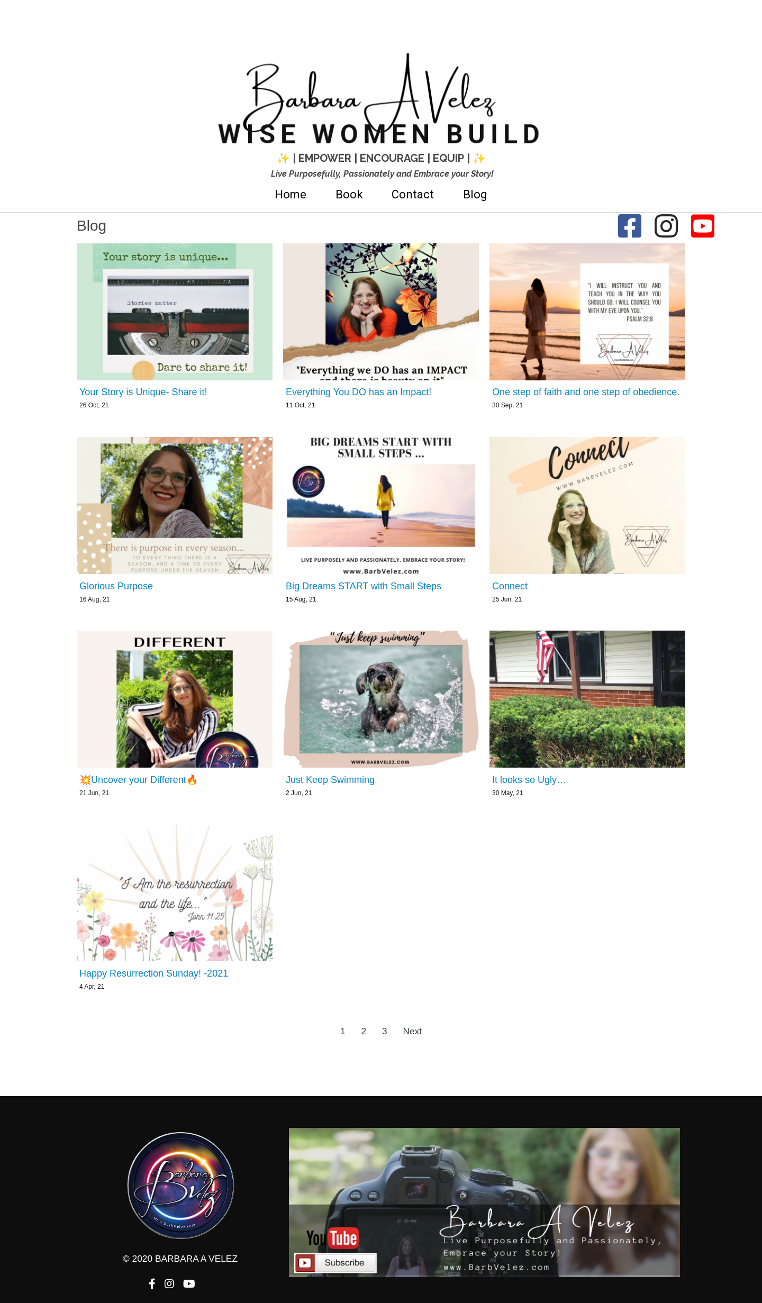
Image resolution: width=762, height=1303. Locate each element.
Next (412, 1031)
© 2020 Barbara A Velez (381, 1083)
